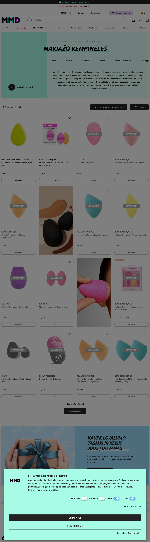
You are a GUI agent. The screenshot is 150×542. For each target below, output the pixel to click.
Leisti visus (75, 517)
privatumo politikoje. (50, 490)
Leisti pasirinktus (132, 506)
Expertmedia (134, 533)
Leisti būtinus (75, 526)
